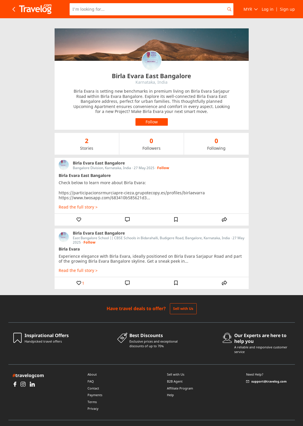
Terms (92, 392)
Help (170, 385)
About (92, 364)
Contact (93, 378)
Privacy (93, 398)
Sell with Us (183, 298)
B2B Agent (175, 371)
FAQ (91, 371)
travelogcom (28, 365)
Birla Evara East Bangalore (99, 153)
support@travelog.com (266, 371)
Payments (95, 385)
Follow (163, 158)
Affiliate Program (180, 378)
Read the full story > (78, 197)
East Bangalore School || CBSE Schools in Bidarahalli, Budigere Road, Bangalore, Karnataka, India (151, 227)
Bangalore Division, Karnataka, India (102, 157)
